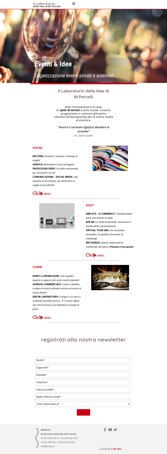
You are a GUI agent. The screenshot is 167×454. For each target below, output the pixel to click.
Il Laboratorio (44, 3)
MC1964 (117, 449)
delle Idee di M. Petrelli (47, 6)
